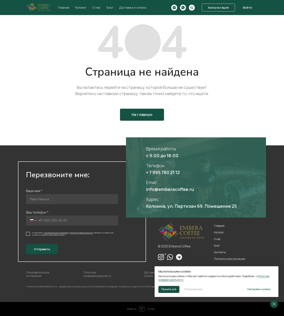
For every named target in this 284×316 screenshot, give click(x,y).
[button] (218, 8)
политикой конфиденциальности (81, 233)
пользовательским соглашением (56, 233)
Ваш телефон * (37, 212)
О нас (96, 7)
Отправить (42, 249)
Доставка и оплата (132, 7)
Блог (110, 7)
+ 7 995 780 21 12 (163, 172)
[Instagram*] (174, 8)
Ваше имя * (34, 191)
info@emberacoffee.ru (170, 189)
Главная (63, 7)
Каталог (80, 7)
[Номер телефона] (192, 8)
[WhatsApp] (183, 8)
